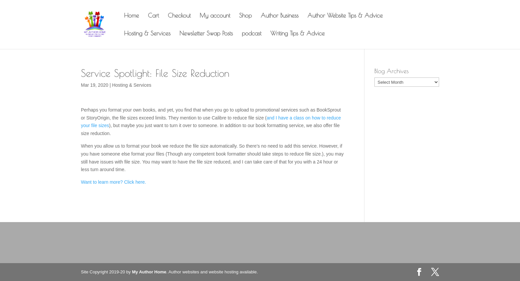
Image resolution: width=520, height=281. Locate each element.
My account (215, 16)
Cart (153, 16)
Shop (245, 16)
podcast (251, 34)
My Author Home (149, 271)
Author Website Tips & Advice (345, 16)
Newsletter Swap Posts (206, 34)
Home (131, 16)
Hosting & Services (147, 34)
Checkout (179, 16)
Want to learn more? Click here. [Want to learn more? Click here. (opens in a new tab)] (113, 182)
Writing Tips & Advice (297, 34)
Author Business (279, 16)
